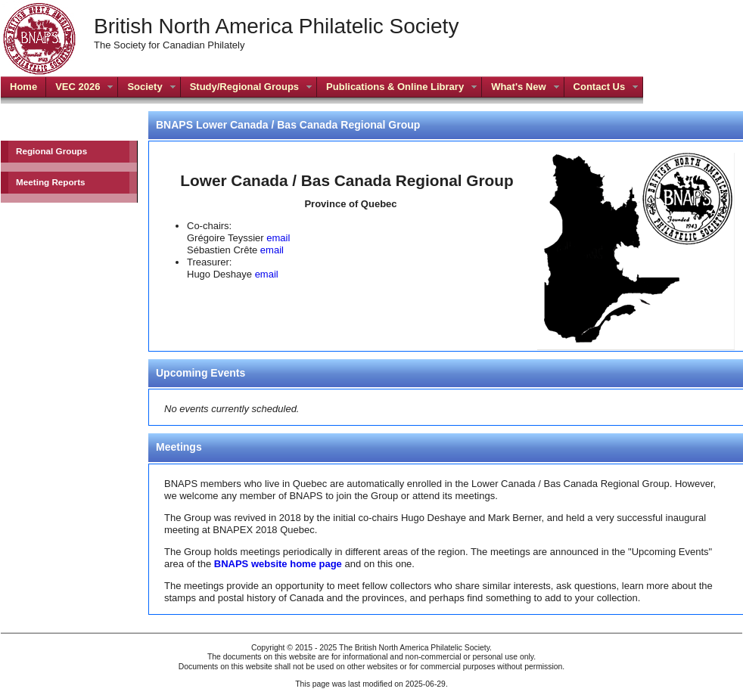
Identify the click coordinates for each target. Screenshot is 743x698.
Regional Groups (51, 151)
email (278, 238)
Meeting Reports (50, 182)
